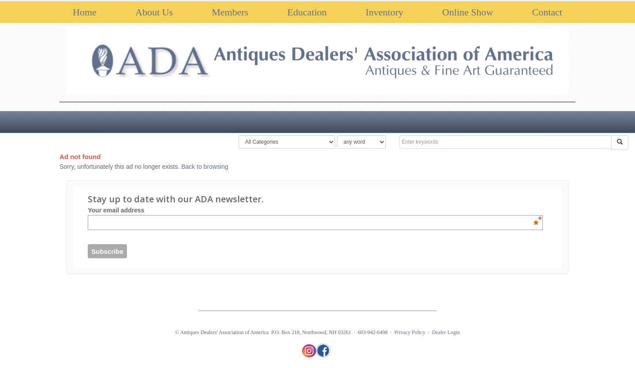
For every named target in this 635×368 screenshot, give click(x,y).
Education (307, 12)
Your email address (313, 210)
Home (85, 12)
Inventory (384, 12)
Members (230, 12)
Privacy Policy (409, 332)
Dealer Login (446, 332)
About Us (154, 12)
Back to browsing (204, 166)
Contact (547, 12)
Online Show (467, 12)
